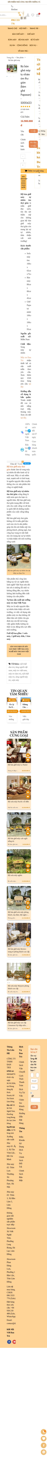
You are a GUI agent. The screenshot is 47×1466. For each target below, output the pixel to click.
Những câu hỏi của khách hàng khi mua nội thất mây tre (26, 705)
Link (27, 463)
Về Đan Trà (23, 51)
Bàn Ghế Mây (18, 34)
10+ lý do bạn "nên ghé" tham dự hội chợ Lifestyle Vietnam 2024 (12, 705)
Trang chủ (12, 28)
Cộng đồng (22, 45)
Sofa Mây (12, 39)
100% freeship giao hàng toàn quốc (23, 182)
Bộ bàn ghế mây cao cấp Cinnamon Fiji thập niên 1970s (17, 1025)
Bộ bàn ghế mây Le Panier (18, 765)
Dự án (12, 45)
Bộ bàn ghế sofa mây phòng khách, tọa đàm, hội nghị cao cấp (18, 914)
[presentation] (9, 68)
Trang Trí (34, 28)
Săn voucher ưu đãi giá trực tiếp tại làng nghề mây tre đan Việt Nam (19, 650)
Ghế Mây (31, 34)
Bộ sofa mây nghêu (15, 875)
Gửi (34, 1107)
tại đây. (24, 418)
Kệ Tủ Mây (35, 39)
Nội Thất (23, 28)
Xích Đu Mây (23, 39)
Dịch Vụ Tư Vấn (22, 1092)
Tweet (19, 464)
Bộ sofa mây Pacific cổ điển (18, 802)
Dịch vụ (33, 45)
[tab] (23, 462)
